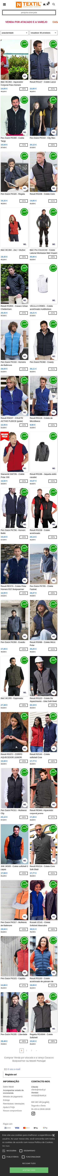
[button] (44, 4)
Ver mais (6, 1146)
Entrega (6, 1100)
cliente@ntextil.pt (38, 1090)
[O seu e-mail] (27, 1069)
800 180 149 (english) (40, 1102)
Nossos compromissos (12, 1111)
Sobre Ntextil (8, 1087)
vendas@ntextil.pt (38, 1095)
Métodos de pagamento (13, 1097)
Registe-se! (11, 1074)
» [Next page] (36, 1051)
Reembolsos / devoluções (13, 1104)
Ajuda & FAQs (9, 1107)
